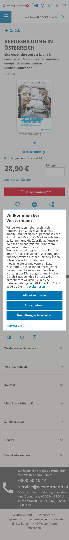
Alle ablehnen (34, 305)
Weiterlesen (37, 287)
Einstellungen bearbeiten (34, 315)
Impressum (14, 326)
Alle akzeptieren (34, 295)
